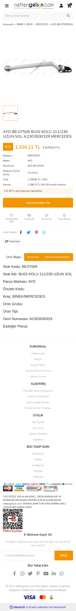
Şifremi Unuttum (38, 434)
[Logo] (34, 5)
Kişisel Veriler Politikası (38, 408)
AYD (30, 160)
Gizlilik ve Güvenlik (38, 396)
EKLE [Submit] (63, 555)
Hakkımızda (38, 353)
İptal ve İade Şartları (38, 402)
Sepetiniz (38, 439)
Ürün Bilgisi (13, 257)
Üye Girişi (38, 428)
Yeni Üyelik (38, 422)
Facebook (38, 454)
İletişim (38, 359)
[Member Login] (61, 6)
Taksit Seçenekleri (57, 257)
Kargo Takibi (38, 365)
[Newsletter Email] (28, 555)
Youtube (38, 471)
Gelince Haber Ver (38, 203)
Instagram (38, 465)
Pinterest (38, 477)
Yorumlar (33, 257)
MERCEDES (34, 155)
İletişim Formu (38, 376)
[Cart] (69, 6)
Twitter (38, 459)
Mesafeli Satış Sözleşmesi (38, 391)
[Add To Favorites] (11, 218)
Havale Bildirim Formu (38, 371)
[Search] (38, 16)
